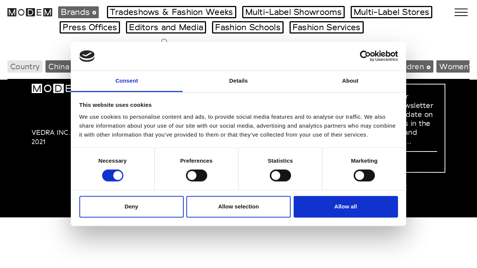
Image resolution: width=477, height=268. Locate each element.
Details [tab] (238, 80)
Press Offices (90, 27)
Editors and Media (166, 27)
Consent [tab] (127, 80)
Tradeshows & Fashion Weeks (171, 12)
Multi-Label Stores (391, 12)
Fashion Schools (248, 27)
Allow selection (238, 206)
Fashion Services (327, 27)
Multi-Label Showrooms (293, 12)
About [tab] (350, 80)
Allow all (345, 206)
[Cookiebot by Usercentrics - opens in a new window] (365, 56)
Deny (131, 206)
